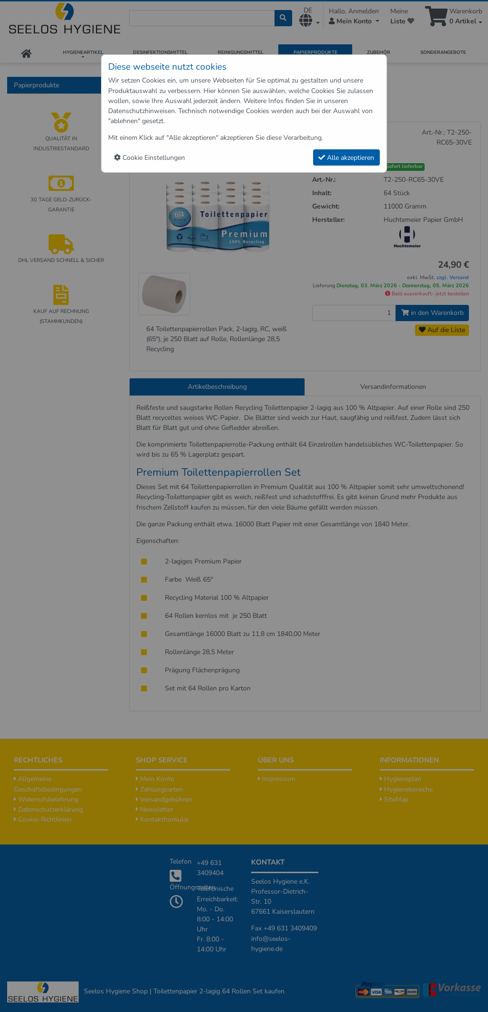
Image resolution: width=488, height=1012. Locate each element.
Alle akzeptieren (346, 157)
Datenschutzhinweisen (141, 110)
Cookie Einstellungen (149, 157)
